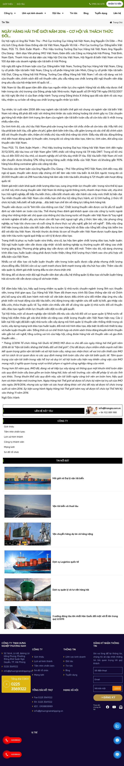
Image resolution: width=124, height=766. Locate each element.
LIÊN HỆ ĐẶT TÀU (44, 411)
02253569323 (15, 740)
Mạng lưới (9, 446)
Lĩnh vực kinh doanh (34, 13)
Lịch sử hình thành (13, 436)
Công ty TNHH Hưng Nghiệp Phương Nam (14, 644)
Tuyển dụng (101, 13)
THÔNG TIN (69, 649)
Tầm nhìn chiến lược (14, 431)
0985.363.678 (98, 4)
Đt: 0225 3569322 (43, 702)
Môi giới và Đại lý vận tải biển (68, 478)
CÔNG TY (37, 649)
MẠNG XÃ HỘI (70, 690)
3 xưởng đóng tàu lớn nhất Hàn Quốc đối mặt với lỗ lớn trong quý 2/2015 (85, 617)
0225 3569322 (11, 666)
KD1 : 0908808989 (43, 706)
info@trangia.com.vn (110, 408)
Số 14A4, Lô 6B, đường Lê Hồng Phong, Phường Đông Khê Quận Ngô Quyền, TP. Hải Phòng (17, 657)
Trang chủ (117, 22)
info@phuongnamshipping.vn (18, 671)
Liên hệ (117, 13)
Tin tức (73, 13)
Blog (86, 13)
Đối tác (69, 661)
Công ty (10, 13)
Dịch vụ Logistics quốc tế (66, 561)
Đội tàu (21, 4)
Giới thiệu (8, 4)
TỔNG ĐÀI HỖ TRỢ (42, 690)
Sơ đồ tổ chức (11, 452)
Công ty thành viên (14, 441)
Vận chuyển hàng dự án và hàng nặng (73, 534)
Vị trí (34, 732)
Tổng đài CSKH (20, 678)
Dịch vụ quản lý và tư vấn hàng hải (71, 589)
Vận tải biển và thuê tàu (65, 506)
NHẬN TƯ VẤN (114, 4)
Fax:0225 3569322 (43, 697)
